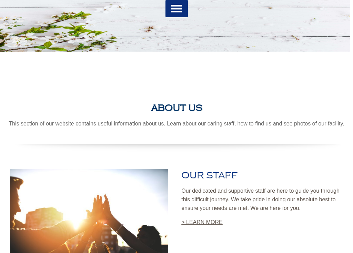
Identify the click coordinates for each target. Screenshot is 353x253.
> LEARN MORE (202, 222)
